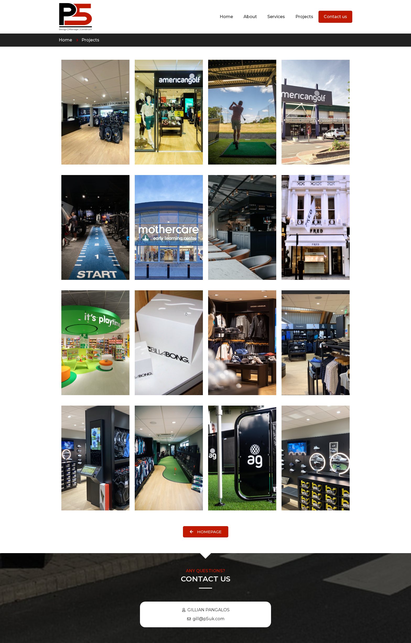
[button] (205, 531)
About (250, 16)
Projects (304, 16)
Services (276, 16)
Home (226, 16)
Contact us (335, 16)
